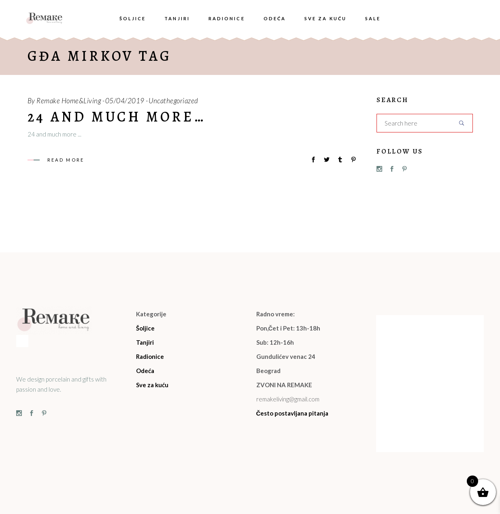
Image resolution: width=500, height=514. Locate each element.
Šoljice (145, 328)
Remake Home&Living (68, 100)
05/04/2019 (125, 100)
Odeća (145, 370)
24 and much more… (117, 116)
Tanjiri (145, 342)
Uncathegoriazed (173, 100)
